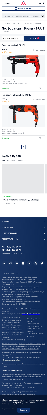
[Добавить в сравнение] (43, 88)
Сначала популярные (12, 38)
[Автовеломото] (23, 3)
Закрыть (23, 410)
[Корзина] (44, 3)
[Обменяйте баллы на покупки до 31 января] (23, 188)
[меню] (6, 3)
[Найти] (42, 15)
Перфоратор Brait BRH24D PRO (16, 95)
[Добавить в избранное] (39, 88)
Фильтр (34, 38)
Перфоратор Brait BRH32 (13, 45)
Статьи (20, 161)
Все (3, 161)
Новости (11, 161)
